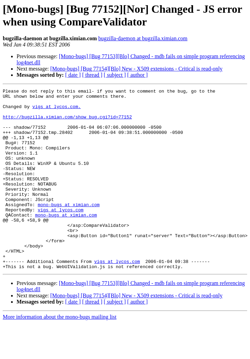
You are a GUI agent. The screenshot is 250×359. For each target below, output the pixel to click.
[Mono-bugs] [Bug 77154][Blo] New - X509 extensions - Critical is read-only (136, 69)
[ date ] (73, 75)
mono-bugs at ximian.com (68, 228)
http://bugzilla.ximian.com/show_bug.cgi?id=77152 (67, 123)
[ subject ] (115, 75)
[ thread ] (92, 75)
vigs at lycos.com (60, 234)
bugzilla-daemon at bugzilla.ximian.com (143, 38)
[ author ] (137, 75)
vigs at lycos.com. (56, 110)
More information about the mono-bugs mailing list (60, 353)
